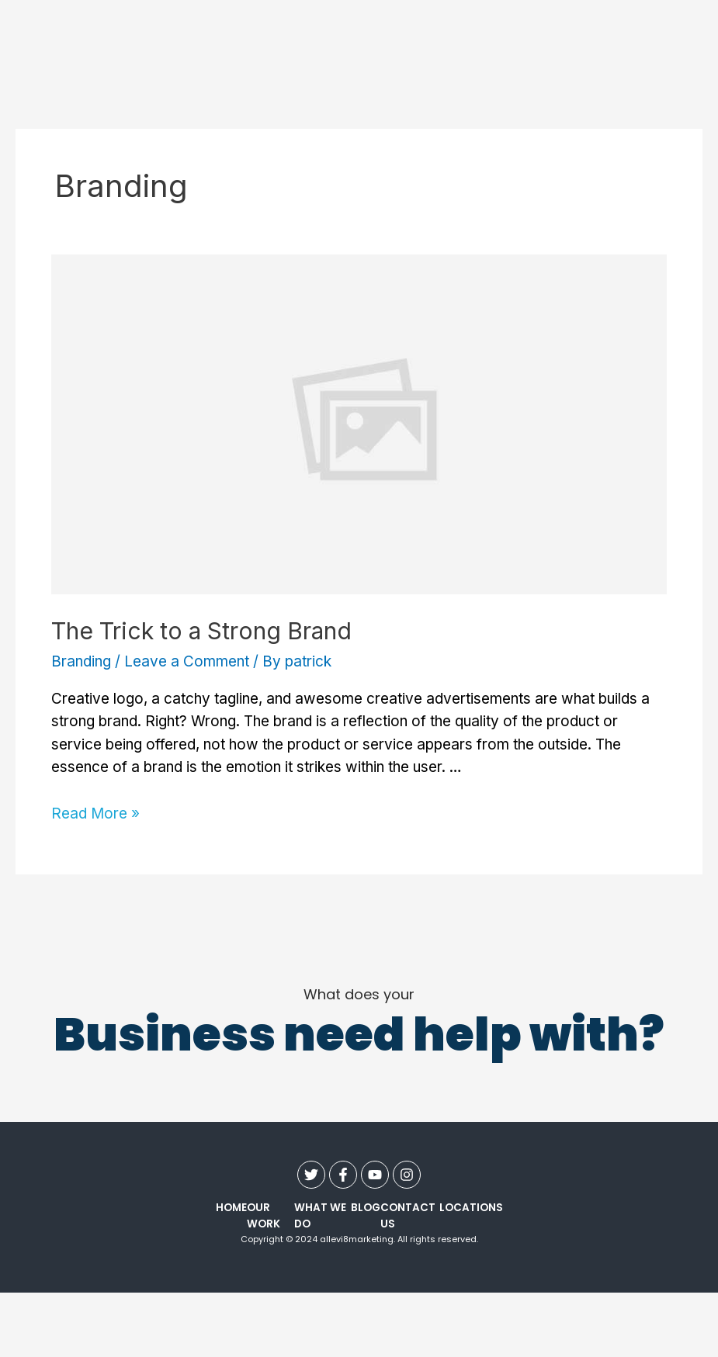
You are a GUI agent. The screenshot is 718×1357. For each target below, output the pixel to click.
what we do (320, 1215)
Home (231, 1207)
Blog (365, 1207)
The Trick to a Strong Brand (201, 631)
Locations (471, 1207)
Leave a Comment (186, 661)
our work (263, 1215)
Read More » (95, 813)
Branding (81, 661)
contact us (407, 1215)
